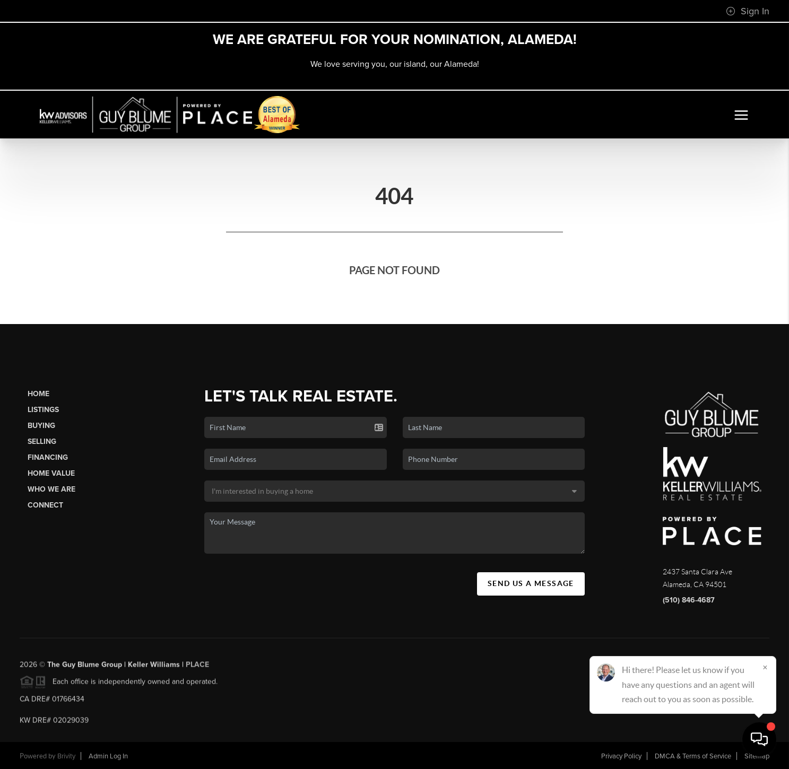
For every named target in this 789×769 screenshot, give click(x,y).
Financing (48, 457)
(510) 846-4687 (689, 600)
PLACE (197, 667)
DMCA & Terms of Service (693, 756)
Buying (41, 425)
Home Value (51, 473)
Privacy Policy (621, 756)
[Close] (765, 667)
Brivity (66, 756)
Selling (42, 441)
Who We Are (51, 489)
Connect (45, 505)
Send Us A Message (531, 583)
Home (38, 393)
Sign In (747, 11)
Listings (43, 409)
